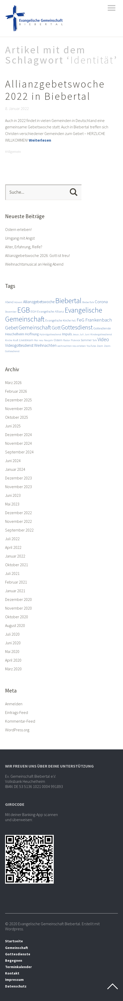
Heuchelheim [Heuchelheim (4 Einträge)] (14, 334)
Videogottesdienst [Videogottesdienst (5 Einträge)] (19, 345)
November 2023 (18, 486)
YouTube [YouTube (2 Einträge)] (91, 346)
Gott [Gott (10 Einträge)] (56, 327)
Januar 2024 (15, 469)
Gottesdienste (17, 954)
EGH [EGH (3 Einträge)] (33, 311)
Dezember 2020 (18, 599)
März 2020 (13, 668)
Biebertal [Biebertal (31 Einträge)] (68, 300)
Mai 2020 (12, 651)
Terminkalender (18, 967)
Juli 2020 (12, 634)
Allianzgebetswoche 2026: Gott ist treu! (37, 255)
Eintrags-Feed (16, 712)
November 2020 (18, 608)
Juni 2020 (13, 642)
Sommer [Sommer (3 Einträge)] (86, 340)
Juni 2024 (13, 460)
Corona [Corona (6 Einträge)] (101, 301)
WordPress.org (17, 729)
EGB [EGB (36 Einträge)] (23, 310)
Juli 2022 (12, 538)
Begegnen (13, 960)
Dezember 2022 (18, 512)
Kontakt (12, 973)
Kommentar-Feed (20, 721)
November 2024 (18, 443)
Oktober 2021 (16, 564)
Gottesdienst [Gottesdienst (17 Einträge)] (77, 327)
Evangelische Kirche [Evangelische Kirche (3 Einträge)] (58, 320)
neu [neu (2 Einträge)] (41, 340)
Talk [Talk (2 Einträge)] (94, 340)
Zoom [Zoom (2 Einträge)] (100, 346)
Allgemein (14, 151)
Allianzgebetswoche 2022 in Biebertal (55, 90)
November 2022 (18, 521)
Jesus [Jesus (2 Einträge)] (76, 334)
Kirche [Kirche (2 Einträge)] (8, 340)
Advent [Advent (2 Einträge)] (18, 302)
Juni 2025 (13, 425)
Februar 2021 (16, 582)
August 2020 (15, 625)
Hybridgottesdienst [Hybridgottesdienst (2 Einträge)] (50, 334)
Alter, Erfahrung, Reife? (23, 246)
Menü (111, 8)
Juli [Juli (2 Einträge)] (81, 334)
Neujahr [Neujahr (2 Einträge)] (48, 340)
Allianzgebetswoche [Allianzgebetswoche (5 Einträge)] (38, 301)
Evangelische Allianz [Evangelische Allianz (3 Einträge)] (50, 311)
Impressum (14, 979)
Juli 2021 (12, 573)
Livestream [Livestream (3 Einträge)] (26, 340)
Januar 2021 (15, 590)
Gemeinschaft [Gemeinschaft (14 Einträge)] (35, 327)
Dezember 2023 (18, 477)
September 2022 (19, 530)
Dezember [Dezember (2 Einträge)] (11, 311)
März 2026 (13, 382)
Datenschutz (15, 986)
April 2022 (13, 547)
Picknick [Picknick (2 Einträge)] (75, 340)
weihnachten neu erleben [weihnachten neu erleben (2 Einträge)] (71, 346)
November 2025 (18, 408)
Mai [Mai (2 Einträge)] (36, 340)
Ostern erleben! (18, 229)
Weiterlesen (40, 140)
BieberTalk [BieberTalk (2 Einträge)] (88, 302)
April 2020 (13, 660)
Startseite (14, 941)
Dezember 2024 (18, 434)
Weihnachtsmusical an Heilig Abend (34, 264)
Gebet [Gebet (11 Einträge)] (11, 327)
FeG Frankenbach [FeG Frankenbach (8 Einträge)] (94, 320)
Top (112, 986)
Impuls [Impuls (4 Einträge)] (67, 334)
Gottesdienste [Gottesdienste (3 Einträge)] (102, 328)
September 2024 (19, 451)
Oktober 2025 (16, 417)
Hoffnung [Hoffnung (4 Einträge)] (32, 334)
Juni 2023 (13, 495)
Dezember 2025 (18, 399)
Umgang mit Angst (20, 238)
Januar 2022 (15, 556)
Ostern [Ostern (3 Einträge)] (58, 340)
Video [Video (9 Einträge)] (103, 339)
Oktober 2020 (16, 616)
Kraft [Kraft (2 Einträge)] (15, 340)
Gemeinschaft (16, 947)
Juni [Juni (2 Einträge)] (87, 334)
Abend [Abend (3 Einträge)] (9, 302)
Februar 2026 (16, 391)
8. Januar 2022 (17, 108)
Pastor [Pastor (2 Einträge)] (66, 340)
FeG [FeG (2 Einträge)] (74, 320)
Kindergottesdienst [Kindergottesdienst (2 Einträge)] (101, 334)
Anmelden (13, 703)
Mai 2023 (12, 503)
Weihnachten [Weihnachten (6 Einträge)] (45, 345)
